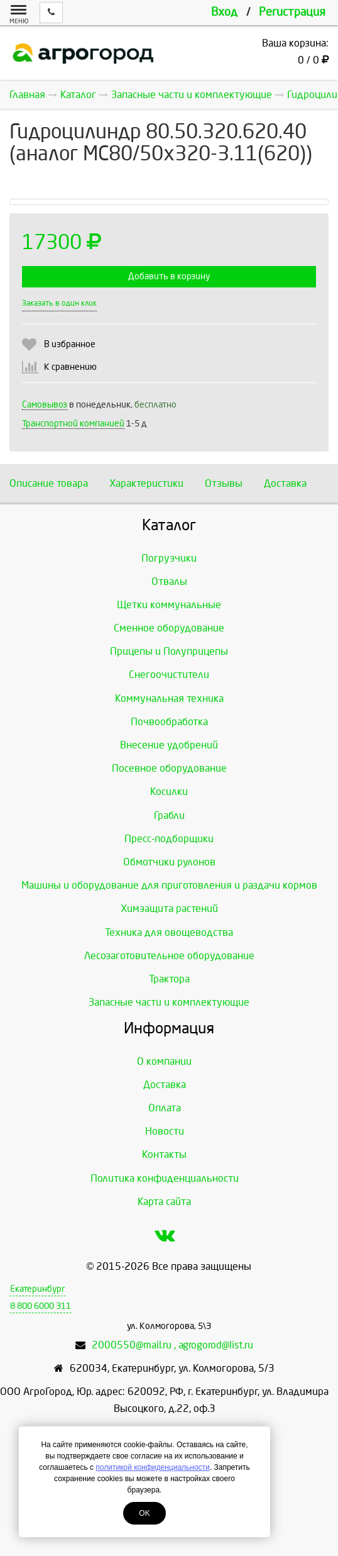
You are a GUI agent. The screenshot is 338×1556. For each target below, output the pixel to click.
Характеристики (146, 483)
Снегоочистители (169, 674)
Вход (224, 12)
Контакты (164, 1154)
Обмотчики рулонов (169, 862)
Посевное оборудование (169, 768)
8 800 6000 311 (40, 1306)
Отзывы (224, 483)
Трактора (169, 979)
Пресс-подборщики (169, 838)
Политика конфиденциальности (164, 1178)
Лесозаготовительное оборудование (169, 955)
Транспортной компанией (73, 423)
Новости (164, 1131)
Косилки (169, 791)
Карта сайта (164, 1201)
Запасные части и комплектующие (169, 1002)
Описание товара (48, 483)
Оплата (164, 1108)
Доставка (285, 483)
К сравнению (70, 367)
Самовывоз (44, 404)
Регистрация (292, 12)
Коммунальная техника (169, 698)
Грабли (169, 815)
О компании (164, 1061)
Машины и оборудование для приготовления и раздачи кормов (169, 885)
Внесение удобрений (169, 745)
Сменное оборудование (169, 628)
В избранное (69, 344)
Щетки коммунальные (169, 604)
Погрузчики (169, 558)
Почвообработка (169, 721)
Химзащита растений (169, 908)
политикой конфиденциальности (152, 1467)
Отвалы (169, 581)
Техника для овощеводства (169, 932)
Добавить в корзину (169, 276)
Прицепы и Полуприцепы (169, 651)
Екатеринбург (37, 1289)
